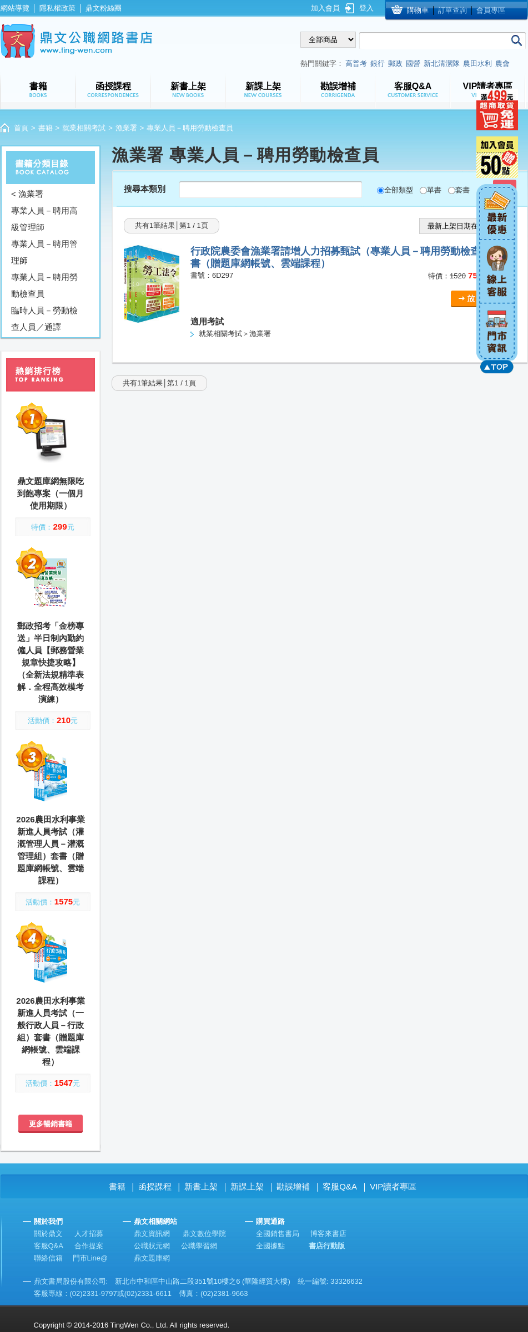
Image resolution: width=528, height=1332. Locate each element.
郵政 (395, 63)
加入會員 (325, 8)
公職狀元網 (152, 1246)
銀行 (377, 63)
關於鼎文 (48, 1233)
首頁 (21, 128)
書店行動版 (327, 1246)
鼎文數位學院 (204, 1233)
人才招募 (88, 1233)
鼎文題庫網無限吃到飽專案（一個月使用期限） (50, 493)
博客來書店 (328, 1233)
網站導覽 (15, 8)
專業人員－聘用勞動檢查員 (44, 285)
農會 (502, 63)
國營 (413, 63)
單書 (434, 190)
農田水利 (477, 63)
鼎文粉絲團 (104, 8)
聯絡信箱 (48, 1258)
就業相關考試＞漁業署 (235, 333)
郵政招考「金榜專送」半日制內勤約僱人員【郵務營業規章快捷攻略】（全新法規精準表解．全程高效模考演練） (50, 662)
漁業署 (126, 128)
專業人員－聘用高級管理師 (44, 219)
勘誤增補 (293, 1186)
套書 (462, 190)
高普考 (356, 63)
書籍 (45, 128)
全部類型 (398, 190)
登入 (366, 8)
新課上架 (247, 1186)
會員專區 (490, 10)
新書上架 (201, 1186)
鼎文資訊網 (152, 1233)
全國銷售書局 (277, 1233)
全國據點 (270, 1246)
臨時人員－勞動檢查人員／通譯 (44, 319)
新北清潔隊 (442, 63)
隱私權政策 (57, 8)
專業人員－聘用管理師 (44, 252)
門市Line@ (90, 1258)
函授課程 (155, 1186)
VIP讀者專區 (393, 1186)
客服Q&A (340, 1186)
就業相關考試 (83, 128)
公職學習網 (199, 1246)
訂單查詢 (452, 10)
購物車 (418, 10)
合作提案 (88, 1246)
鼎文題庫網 (152, 1258)
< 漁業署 (27, 194)
